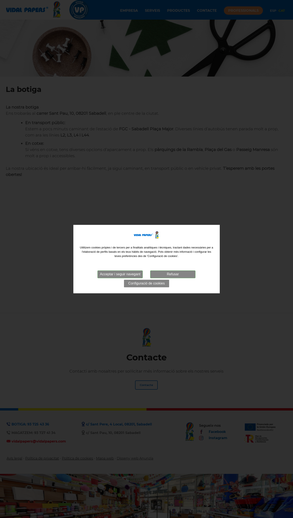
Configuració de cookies (146, 283)
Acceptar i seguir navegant (120, 274)
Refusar (173, 274)
